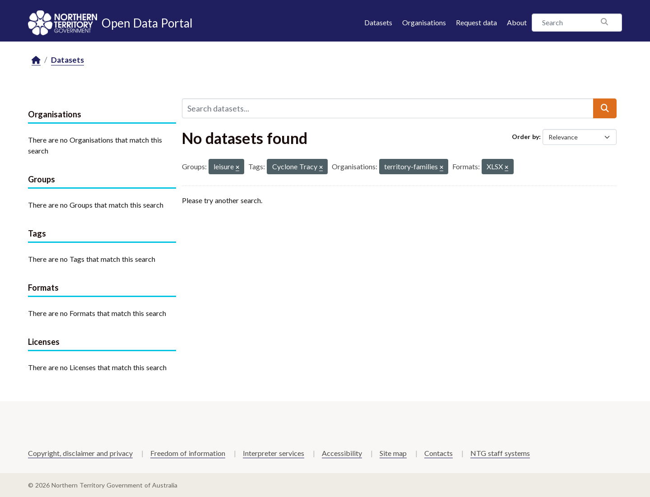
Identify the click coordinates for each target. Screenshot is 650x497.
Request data (476, 22)
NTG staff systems (500, 453)
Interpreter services (273, 453)
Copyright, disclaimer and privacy (80, 453)
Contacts (438, 453)
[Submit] (605, 108)
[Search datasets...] (388, 108)
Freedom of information (187, 453)
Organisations (424, 22)
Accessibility (342, 453)
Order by (525, 136)
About (517, 22)
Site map (393, 453)
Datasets (378, 22)
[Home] (36, 60)
